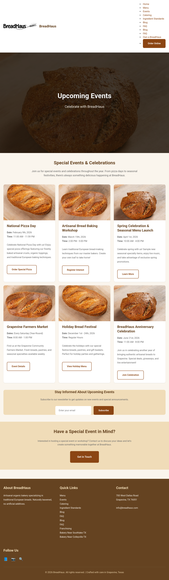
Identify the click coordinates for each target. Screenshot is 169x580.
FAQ (145, 26)
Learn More (128, 274)
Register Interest (75, 270)
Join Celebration (130, 375)
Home (146, 4)
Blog (145, 22)
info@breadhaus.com (127, 508)
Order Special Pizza (22, 269)
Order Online (154, 43)
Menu (146, 7)
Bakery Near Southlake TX (73, 532)
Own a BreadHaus (152, 37)
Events (146, 11)
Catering (147, 15)
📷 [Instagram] (13, 559)
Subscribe (103, 410)
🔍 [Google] (21, 559)
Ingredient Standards (153, 18)
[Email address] (73, 410)
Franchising (66, 528)
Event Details (18, 366)
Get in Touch (84, 456)
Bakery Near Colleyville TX (73, 537)
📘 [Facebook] (5, 559)
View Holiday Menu (77, 366)
